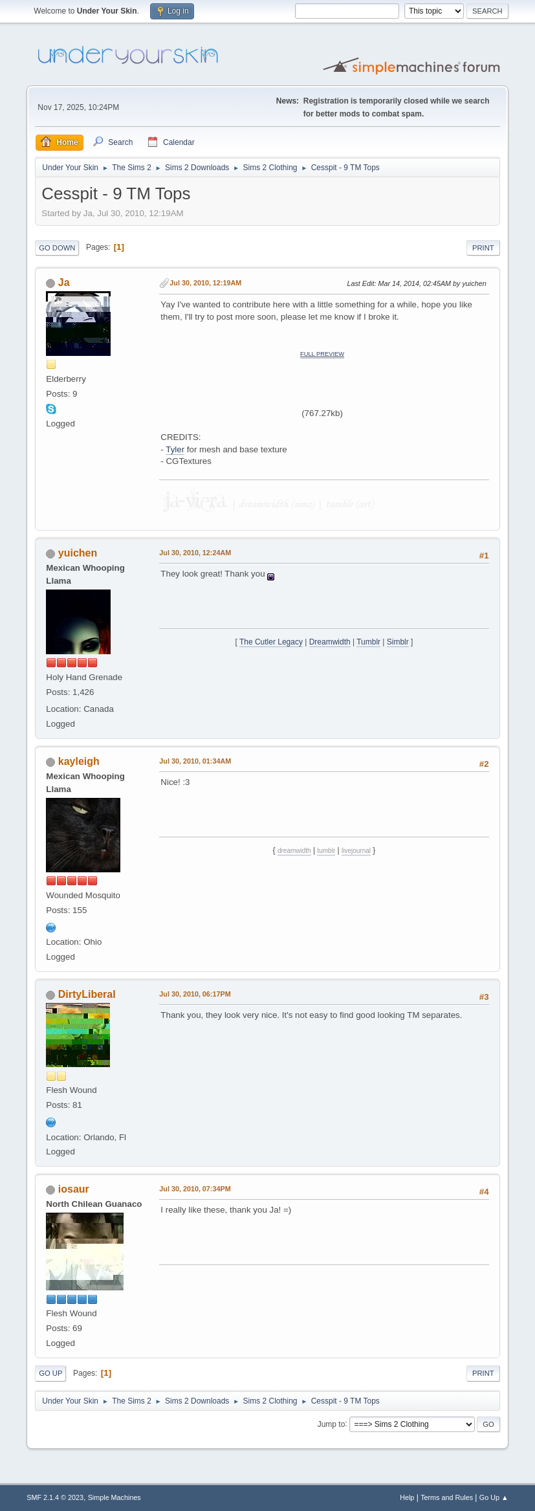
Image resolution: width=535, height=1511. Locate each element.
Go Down (57, 248)
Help (407, 1497)
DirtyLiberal (87, 994)
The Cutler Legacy (271, 641)
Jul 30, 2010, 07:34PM (194, 1189)
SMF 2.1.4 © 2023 (55, 1497)
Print (483, 248)
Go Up (50, 1373)
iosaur (73, 1189)
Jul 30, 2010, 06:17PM (194, 994)
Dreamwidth (330, 641)
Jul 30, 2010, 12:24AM (195, 553)
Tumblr (368, 641)
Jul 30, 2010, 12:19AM (205, 283)
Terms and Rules (446, 1497)
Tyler (175, 449)
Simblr (398, 641)
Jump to (331, 1423)
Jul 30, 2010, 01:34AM (195, 761)
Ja (64, 282)
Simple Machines (114, 1497)
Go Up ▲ (493, 1497)
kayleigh (79, 761)
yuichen (77, 552)
